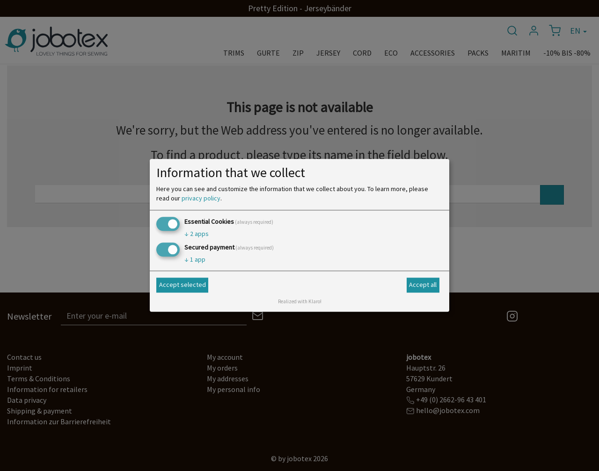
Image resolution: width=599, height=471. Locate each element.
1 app (194, 260)
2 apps (196, 233)
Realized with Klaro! (299, 302)
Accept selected (182, 284)
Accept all (423, 284)
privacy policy (201, 198)
